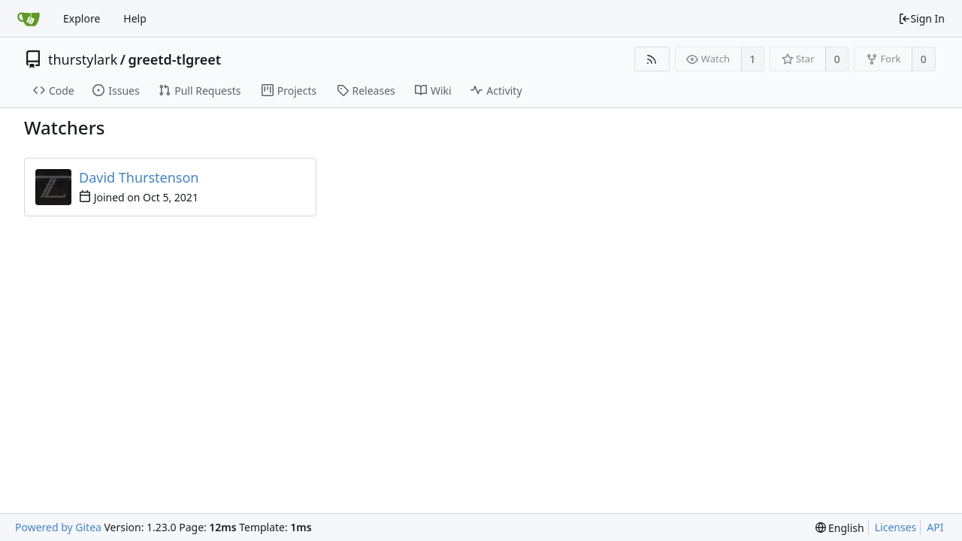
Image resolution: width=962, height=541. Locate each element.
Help (135, 18)
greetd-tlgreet (174, 59)
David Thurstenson (139, 177)
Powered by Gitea (58, 527)
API (935, 527)
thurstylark (82, 59)
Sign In (921, 18)
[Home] (29, 18)
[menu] (839, 528)
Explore (81, 18)
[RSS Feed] (652, 59)
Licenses (896, 527)
